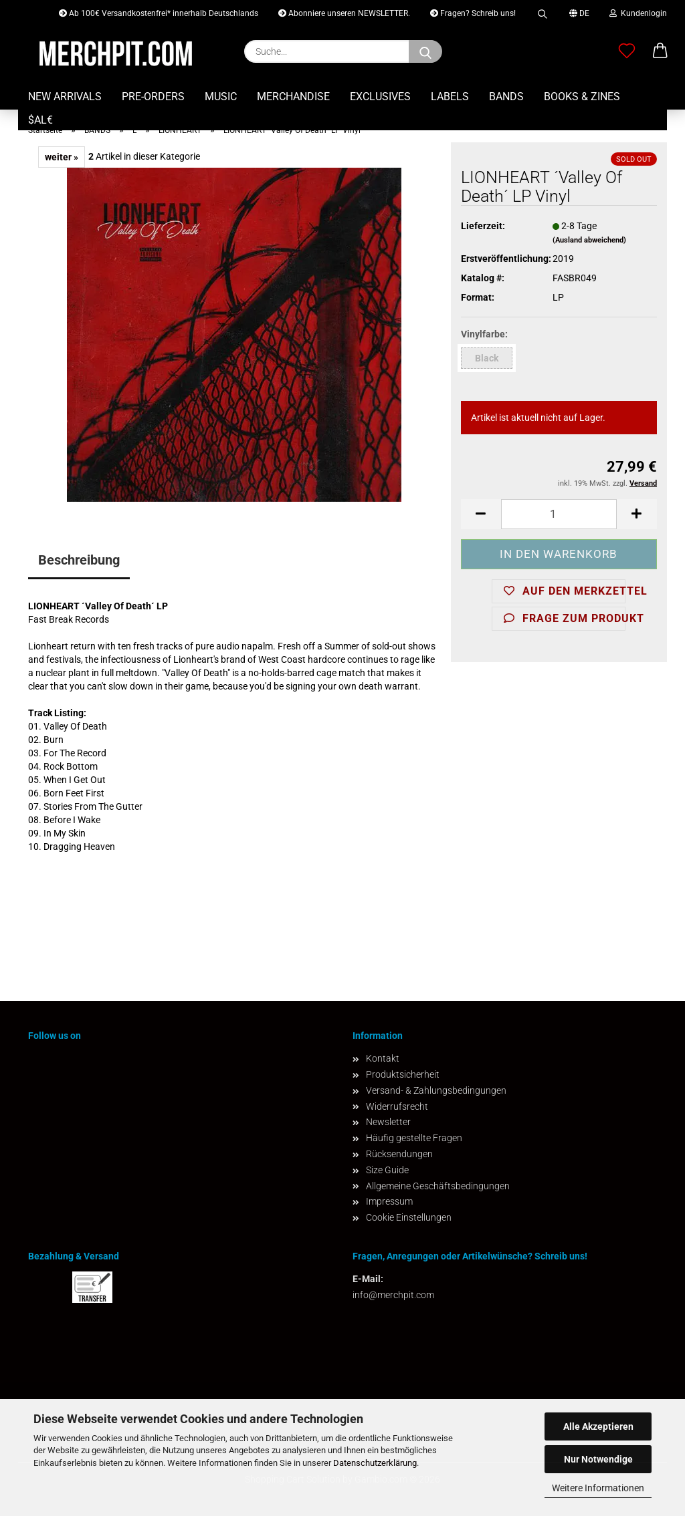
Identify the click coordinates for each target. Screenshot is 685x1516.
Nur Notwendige (598, 1459)
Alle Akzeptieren (598, 1426)
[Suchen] (425, 51)
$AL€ (40, 120)
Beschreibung (79, 560)
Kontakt (382, 1058)
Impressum (389, 1201)
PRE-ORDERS (153, 96)
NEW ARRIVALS (65, 96)
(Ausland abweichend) (589, 240)
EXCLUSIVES (380, 96)
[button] (660, 51)
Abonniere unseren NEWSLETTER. (344, 13)
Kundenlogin (638, 13)
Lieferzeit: (483, 225)
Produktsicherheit (402, 1074)
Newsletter (388, 1121)
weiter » (61, 157)
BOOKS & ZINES (582, 96)
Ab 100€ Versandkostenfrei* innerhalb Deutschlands (158, 13)
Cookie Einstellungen (409, 1217)
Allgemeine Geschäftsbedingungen (438, 1186)
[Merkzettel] (627, 51)
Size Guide (387, 1170)
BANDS (506, 96)
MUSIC (221, 96)
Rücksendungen (399, 1154)
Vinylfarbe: (484, 334)
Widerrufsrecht (397, 1106)
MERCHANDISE (293, 96)
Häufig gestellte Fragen (414, 1137)
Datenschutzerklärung (375, 1463)
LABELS (450, 96)
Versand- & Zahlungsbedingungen (436, 1090)
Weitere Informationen (598, 1488)
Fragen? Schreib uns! (473, 13)
